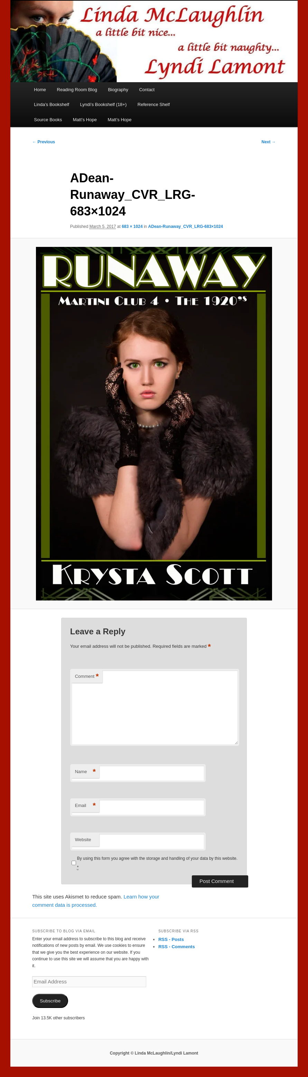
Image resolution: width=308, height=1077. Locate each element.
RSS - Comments (176, 946)
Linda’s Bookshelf (51, 104)
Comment (87, 677)
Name (85, 772)
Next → (269, 142)
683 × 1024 (132, 226)
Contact (147, 89)
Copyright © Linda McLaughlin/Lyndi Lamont (154, 1053)
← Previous (43, 142)
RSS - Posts (171, 939)
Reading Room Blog (77, 89)
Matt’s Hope (85, 119)
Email (85, 806)
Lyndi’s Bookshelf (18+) (103, 104)
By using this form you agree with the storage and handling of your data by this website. (157, 863)
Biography (118, 89)
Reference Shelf (154, 104)
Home (40, 89)
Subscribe (50, 1000)
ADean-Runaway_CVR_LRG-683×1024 (185, 226)
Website (83, 839)
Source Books (48, 119)
